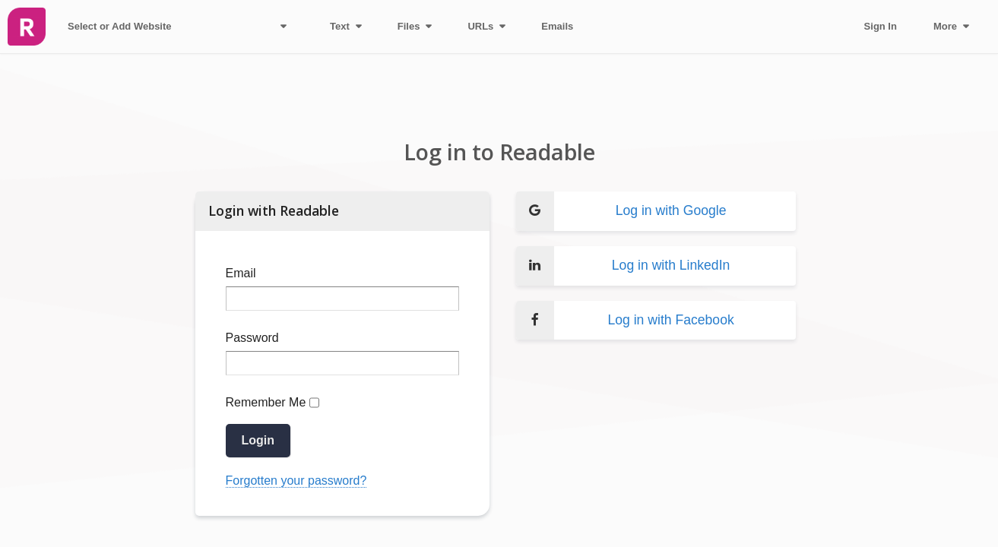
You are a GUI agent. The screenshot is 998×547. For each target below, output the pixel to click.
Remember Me (266, 402)
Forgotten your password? (296, 480)
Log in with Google (621, 211)
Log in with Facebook (625, 320)
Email (241, 273)
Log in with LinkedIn (623, 266)
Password (252, 337)
